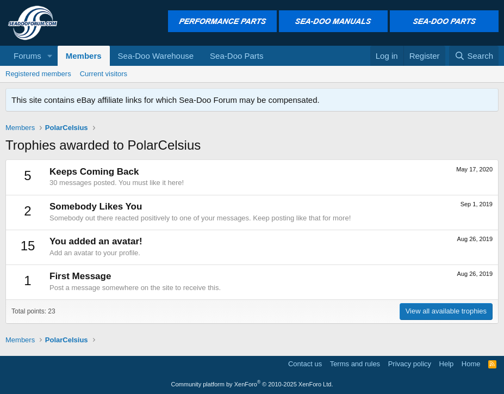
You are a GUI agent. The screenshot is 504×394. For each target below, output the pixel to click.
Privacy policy (409, 364)
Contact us (305, 364)
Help (446, 364)
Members (84, 55)
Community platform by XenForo (252, 384)
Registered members (38, 74)
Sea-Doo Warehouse (156, 55)
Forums (27, 55)
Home (471, 364)
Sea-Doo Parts (236, 55)
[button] (50, 56)
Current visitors (103, 74)
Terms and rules (355, 364)
